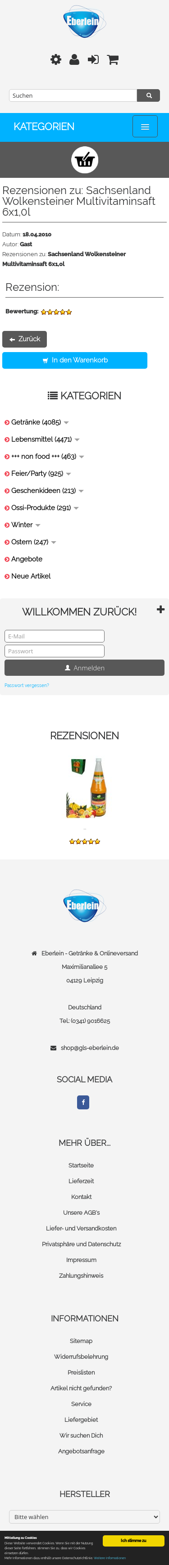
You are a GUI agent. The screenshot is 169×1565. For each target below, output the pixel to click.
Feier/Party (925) (41, 474)
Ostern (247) (33, 542)
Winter (26, 525)
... (84, 827)
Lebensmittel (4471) (45, 439)
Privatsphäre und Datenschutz (81, 1244)
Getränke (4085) (40, 422)
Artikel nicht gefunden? (81, 1388)
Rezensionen (84, 736)
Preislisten (81, 1372)
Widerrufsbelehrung (81, 1356)
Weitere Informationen (110, 1558)
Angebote (26, 559)
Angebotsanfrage (81, 1451)
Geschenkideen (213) (47, 491)
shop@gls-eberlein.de (90, 1048)
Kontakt (81, 1197)
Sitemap (81, 1341)
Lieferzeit (81, 1181)
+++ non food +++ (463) (47, 456)
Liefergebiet (81, 1419)
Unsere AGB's (81, 1212)
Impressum (81, 1260)
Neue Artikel (30, 576)
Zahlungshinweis (81, 1275)
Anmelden (84, 667)
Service (81, 1404)
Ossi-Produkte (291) (45, 508)
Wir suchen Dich (81, 1435)
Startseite (81, 1165)
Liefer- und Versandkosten (81, 1228)
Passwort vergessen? (27, 685)
